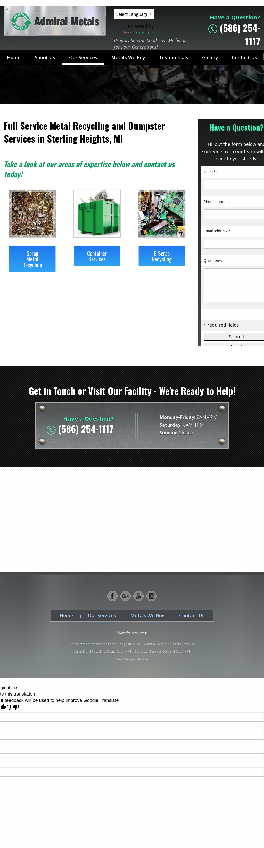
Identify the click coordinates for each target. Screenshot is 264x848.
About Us (44, 57)
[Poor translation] (12, 707)
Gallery (210, 57)
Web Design (125, 659)
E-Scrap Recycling (162, 256)
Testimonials (173, 57)
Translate (138, 32)
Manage (142, 659)
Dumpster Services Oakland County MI (162, 651)
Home (14, 57)
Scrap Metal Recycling (32, 259)
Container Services (97, 256)
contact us (159, 164)
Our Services (83, 57)
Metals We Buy (128, 57)
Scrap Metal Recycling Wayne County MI (102, 651)
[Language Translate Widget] (134, 14)
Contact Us (191, 615)
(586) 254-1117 (85, 428)
